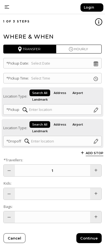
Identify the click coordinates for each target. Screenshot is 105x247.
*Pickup (12, 109)
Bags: (8, 206)
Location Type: (15, 96)
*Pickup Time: (17, 78)
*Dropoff (13, 141)
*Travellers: (13, 159)
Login (89, 7)
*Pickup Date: (17, 63)
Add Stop (94, 153)
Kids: (8, 183)
